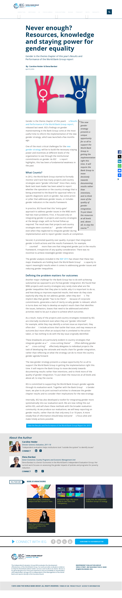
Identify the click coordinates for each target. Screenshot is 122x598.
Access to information (94, 593)
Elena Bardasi (51, 63)
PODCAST (82, 11)
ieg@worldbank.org (84, 577)
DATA (89, 11)
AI (45, 11)
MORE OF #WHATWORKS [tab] (40, 478)
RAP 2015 (64, 256)
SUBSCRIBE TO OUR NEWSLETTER (91, 549)
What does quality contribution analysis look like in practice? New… (25, 503)
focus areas (53, 11)
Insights (96, 11)
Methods (39, 11)
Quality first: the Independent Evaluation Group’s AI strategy (94, 503)
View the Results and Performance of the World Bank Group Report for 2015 (59, 422)
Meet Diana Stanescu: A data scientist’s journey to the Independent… (25, 533)
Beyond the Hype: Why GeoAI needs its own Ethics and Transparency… (60, 503)
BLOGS (74, 11)
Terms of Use (64, 593)
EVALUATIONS (65, 11)
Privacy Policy (77, 593)
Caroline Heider (36, 63)
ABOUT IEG (30, 11)
